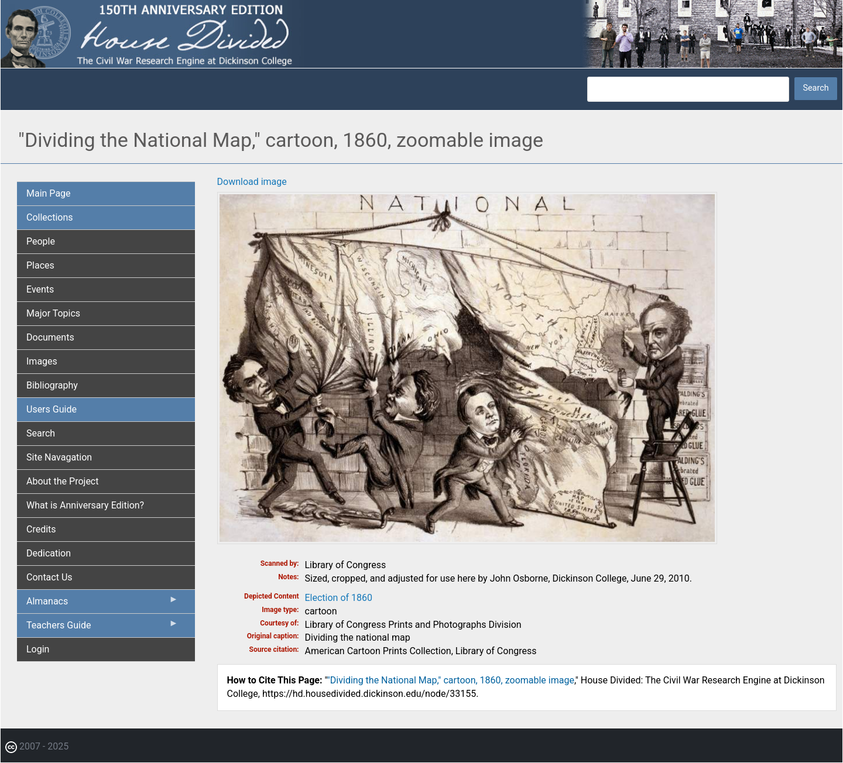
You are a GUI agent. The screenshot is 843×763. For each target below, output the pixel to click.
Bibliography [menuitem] (52, 385)
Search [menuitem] (40, 433)
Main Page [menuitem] (48, 193)
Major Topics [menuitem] (53, 313)
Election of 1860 (339, 597)
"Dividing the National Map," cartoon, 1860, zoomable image (450, 680)
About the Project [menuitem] (62, 481)
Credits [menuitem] (41, 529)
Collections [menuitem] (49, 217)
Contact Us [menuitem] (49, 577)
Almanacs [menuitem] (102, 603)
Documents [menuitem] (50, 337)
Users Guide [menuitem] (51, 409)
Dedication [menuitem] (48, 553)
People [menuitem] (40, 241)
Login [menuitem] (37, 649)
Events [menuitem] (40, 289)
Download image (252, 181)
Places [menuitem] (40, 265)
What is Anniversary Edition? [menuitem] (85, 505)
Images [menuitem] (41, 361)
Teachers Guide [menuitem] (102, 627)
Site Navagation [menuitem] (59, 457)
